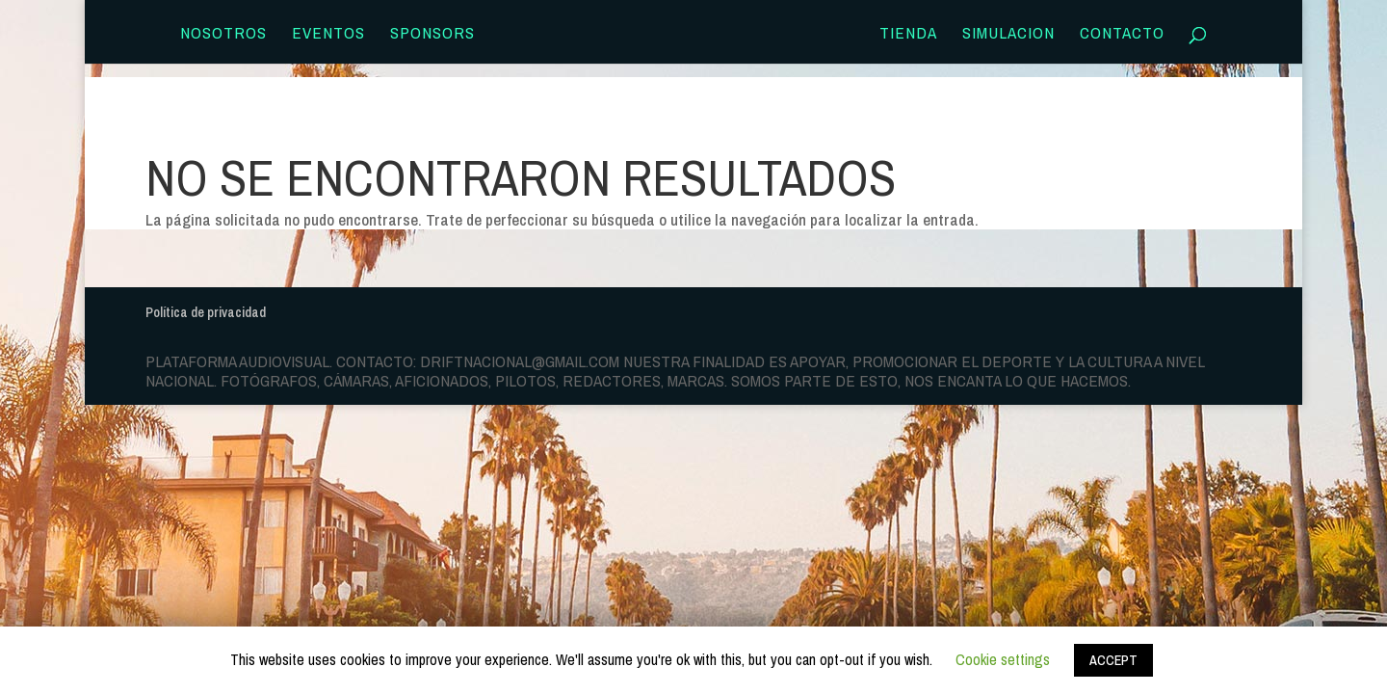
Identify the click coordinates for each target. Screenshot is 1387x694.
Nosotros (223, 34)
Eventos (328, 34)
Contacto (1122, 34)
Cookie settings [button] (1002, 659)
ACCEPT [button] (1113, 660)
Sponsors (432, 34)
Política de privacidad (205, 312)
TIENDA (908, 34)
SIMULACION (1008, 34)
